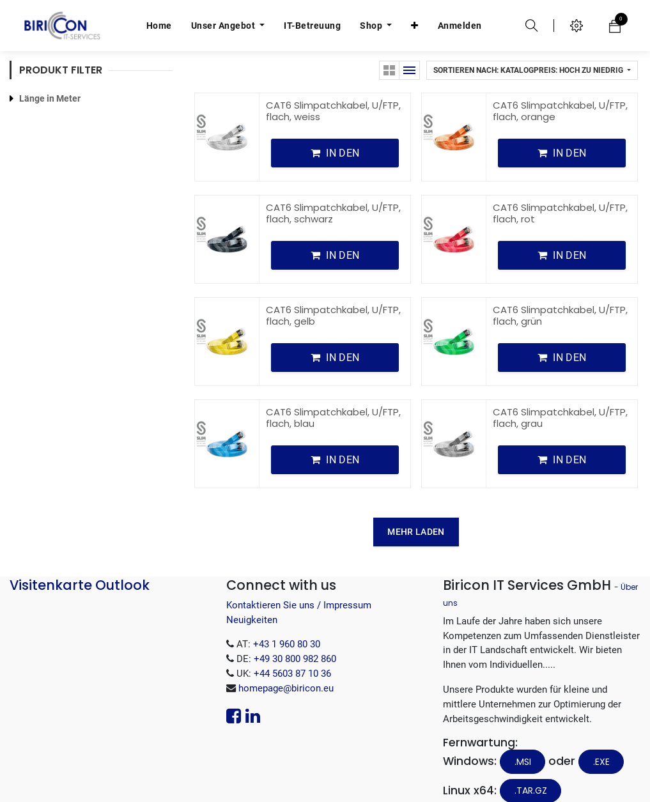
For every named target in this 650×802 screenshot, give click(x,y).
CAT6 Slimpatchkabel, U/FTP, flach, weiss (333, 91)
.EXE (601, 742)
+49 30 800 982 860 (295, 639)
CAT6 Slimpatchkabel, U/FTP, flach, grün (560, 296)
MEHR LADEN (415, 512)
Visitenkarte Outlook (80, 566)
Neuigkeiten (251, 600)
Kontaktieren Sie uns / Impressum (298, 586)
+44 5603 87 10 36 (292, 654)
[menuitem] (159, 25)
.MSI (523, 742)
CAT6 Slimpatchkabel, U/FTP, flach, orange (560, 91)
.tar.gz (531, 771)
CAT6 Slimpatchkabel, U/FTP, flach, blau (333, 398)
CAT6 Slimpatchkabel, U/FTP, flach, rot (560, 193)
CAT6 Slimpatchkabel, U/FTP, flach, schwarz (333, 193)
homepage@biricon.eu (286, 669)
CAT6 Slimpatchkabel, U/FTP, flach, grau (560, 398)
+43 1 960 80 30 (286, 625)
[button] (414, 25)
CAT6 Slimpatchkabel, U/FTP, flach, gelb (333, 296)
